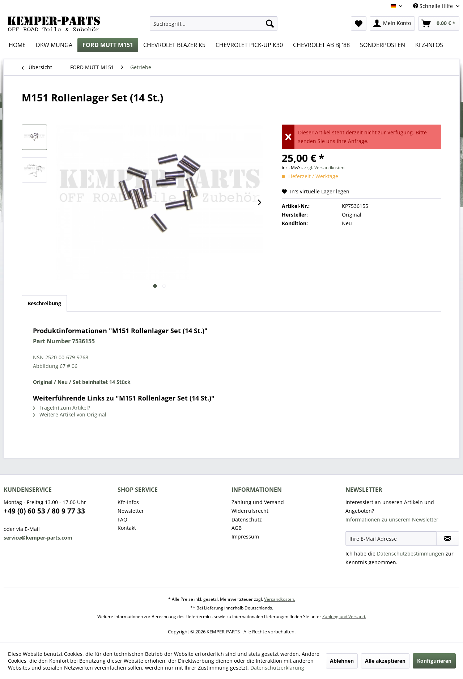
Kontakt (127, 527)
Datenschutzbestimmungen (410, 553)
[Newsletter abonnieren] (447, 538)
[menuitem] (213, 23)
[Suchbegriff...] (213, 23)
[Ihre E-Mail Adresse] (391, 538)
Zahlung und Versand (258, 502)
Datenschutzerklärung (277, 667)
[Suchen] (269, 23)
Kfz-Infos (128, 502)
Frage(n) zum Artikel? (61, 407)
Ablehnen (342, 660)
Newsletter (131, 510)
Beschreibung (44, 303)
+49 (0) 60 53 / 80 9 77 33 (44, 511)
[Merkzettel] (358, 23)
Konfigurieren (434, 660)
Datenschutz (247, 519)
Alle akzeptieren (385, 660)
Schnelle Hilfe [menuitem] (433, 6)
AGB (237, 527)
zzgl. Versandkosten (324, 167)
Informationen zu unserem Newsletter (391, 519)
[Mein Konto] (392, 23)
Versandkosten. (279, 599)
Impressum (245, 536)
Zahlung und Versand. (344, 616)
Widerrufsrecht (250, 510)
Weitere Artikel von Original (69, 414)
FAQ (122, 519)
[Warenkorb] (438, 23)
